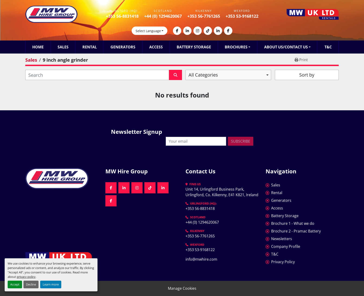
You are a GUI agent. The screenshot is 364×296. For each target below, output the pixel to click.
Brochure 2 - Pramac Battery (296, 231)
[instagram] (197, 31)
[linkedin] (187, 31)
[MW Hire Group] (61, 178)
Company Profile (285, 246)
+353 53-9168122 (242, 16)
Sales (63, 47)
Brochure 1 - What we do (292, 223)
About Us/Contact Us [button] (286, 47)
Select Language (148, 31)
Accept (15, 284)
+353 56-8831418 (122, 16)
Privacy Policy (283, 261)
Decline (31, 284)
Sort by (306, 75)
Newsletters (281, 238)
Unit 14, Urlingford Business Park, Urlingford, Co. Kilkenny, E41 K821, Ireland (221, 192)
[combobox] (228, 75)
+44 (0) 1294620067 (163, 16)
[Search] (97, 75)
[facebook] (177, 31)
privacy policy (26, 277)
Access (156, 47)
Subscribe (240, 141)
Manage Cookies (182, 288)
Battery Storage (194, 47)
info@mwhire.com (201, 259)
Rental (89, 47)
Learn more (51, 284)
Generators (122, 47)
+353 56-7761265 (203, 16)
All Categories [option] (203, 75)
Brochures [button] (236, 47)
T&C (328, 47)
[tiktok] (208, 31)
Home (38, 47)
